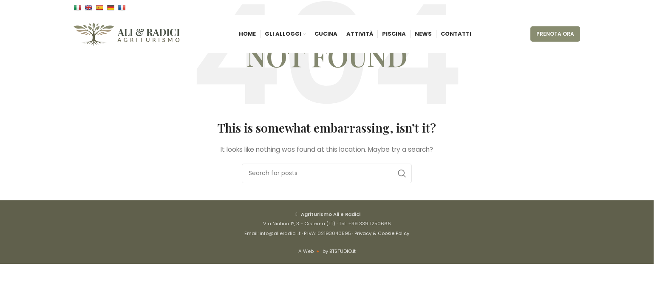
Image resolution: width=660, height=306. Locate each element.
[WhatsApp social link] (575, 8)
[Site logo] (127, 38)
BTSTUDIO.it (342, 251)
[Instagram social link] (565, 8)
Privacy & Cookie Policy (381, 233)
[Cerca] (327, 173)
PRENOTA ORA (555, 38)
